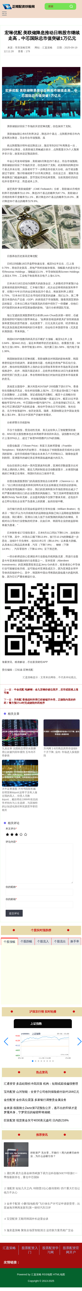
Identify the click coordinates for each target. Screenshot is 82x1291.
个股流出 (60, 941)
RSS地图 (47, 1274)
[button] (6, 1042)
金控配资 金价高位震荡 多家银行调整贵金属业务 (35, 1099)
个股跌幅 (26, 941)
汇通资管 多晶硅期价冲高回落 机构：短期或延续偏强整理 (41, 1083)
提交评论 (14, 913)
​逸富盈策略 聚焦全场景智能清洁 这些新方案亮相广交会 (40, 1230)
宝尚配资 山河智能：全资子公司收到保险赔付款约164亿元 (41, 1091)
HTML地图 (59, 1274)
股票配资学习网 (50, 1250)
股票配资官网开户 (71, 1250)
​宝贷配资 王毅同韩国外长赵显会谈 (27, 1218)
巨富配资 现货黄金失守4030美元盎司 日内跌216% (36, 1120)
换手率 (74, 941)
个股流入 (43, 941)
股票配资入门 (30, 1250)
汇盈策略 (9, 1248)
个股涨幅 (9, 941)
